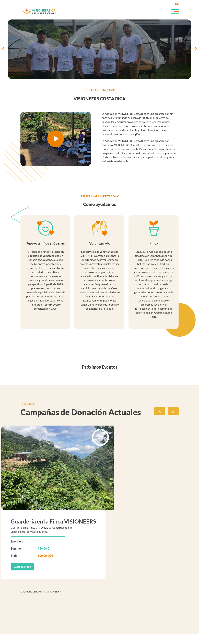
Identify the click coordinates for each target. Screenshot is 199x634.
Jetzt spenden (22, 566)
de (177, 3)
